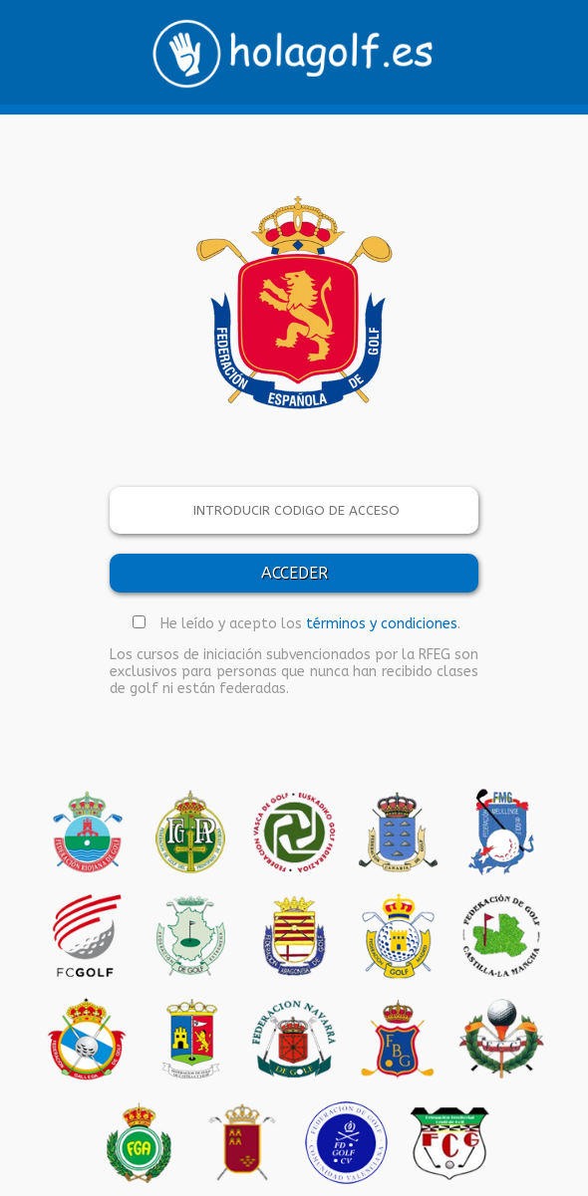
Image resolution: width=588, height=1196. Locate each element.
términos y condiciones (381, 623)
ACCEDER (294, 573)
